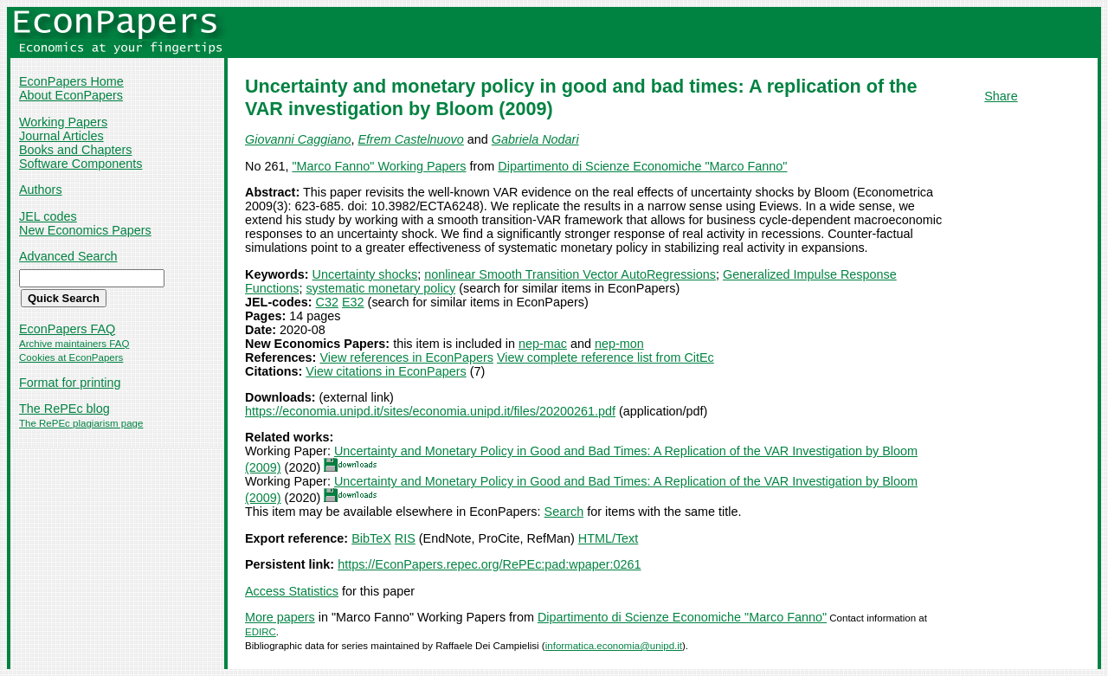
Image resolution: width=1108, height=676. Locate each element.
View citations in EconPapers (386, 371)
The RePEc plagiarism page (81, 423)
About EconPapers (71, 95)
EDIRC (260, 632)
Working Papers (63, 122)
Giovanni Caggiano (298, 139)
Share (1000, 96)
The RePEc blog (64, 408)
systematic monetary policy (380, 288)
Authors (40, 189)
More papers (280, 617)
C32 (327, 302)
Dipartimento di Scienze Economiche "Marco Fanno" (642, 166)
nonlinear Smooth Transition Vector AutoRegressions (570, 274)
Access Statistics (291, 591)
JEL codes (48, 216)
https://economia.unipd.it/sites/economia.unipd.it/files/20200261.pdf (430, 411)
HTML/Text (608, 538)
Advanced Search (68, 256)
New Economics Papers (85, 230)
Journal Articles (61, 136)
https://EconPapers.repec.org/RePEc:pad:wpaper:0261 (489, 564)
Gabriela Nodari (535, 139)
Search (564, 511)
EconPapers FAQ (67, 329)
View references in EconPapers (406, 357)
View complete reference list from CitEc (605, 357)
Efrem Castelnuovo (410, 139)
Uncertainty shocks (365, 274)
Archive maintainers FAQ (74, 343)
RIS (405, 538)
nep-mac (543, 344)
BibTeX (371, 538)
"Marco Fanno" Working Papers (379, 166)
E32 (353, 302)
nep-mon (619, 344)
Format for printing (70, 383)
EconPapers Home (71, 81)
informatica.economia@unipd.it (613, 646)
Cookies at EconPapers (71, 357)
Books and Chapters (75, 150)
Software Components (80, 164)
